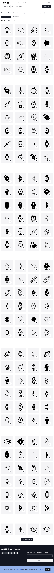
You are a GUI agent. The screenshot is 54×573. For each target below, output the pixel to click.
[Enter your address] (40, 556)
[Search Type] (6, 6)
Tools (26, 2)
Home (12, 2)
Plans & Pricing (32, 2)
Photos (19, 2)
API (23, 2)
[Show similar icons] (10, 32)
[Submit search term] (46, 6)
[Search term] (26, 6)
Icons (15, 2)
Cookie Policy (19, 570)
